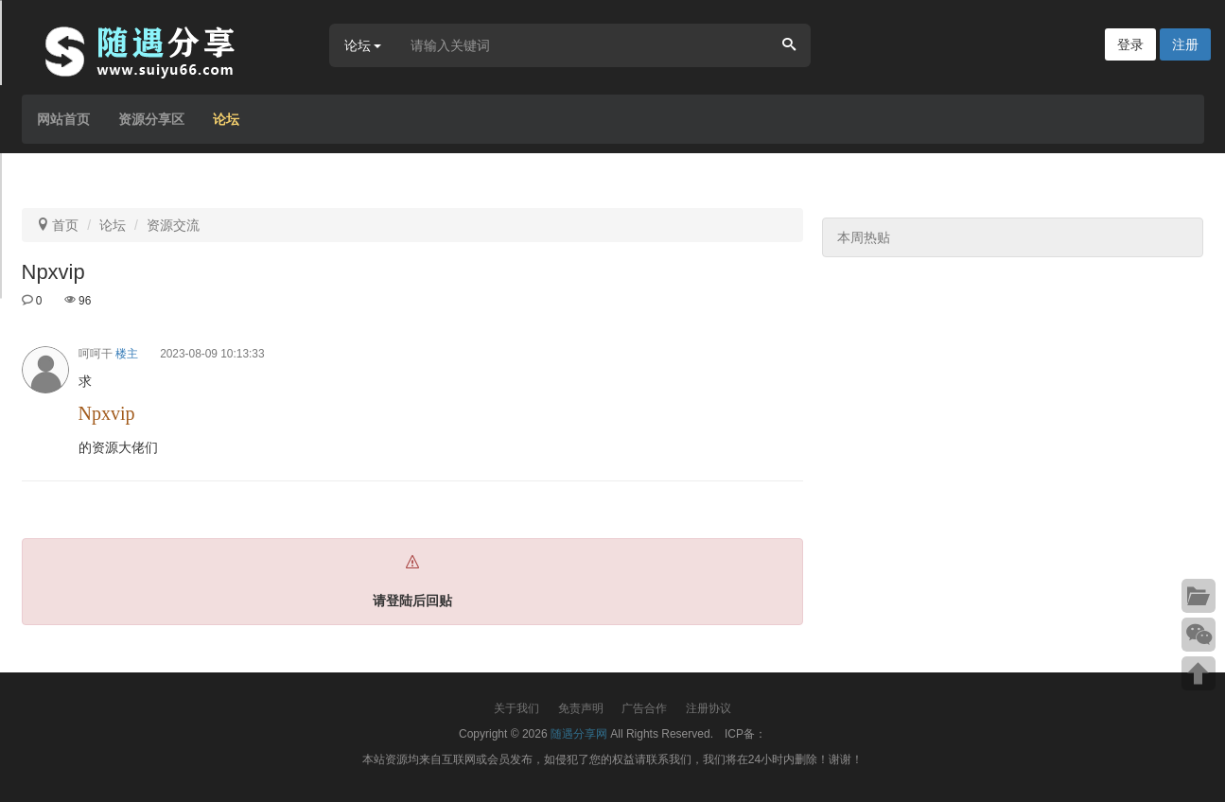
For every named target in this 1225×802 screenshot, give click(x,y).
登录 (1130, 44)
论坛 (226, 119)
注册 (1185, 44)
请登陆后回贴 (412, 600)
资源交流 (173, 225)
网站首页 (63, 119)
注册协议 (708, 708)
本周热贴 (863, 237)
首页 (65, 225)
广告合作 (644, 708)
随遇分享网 (579, 734)
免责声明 (581, 708)
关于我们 (516, 708)
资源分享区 (151, 119)
